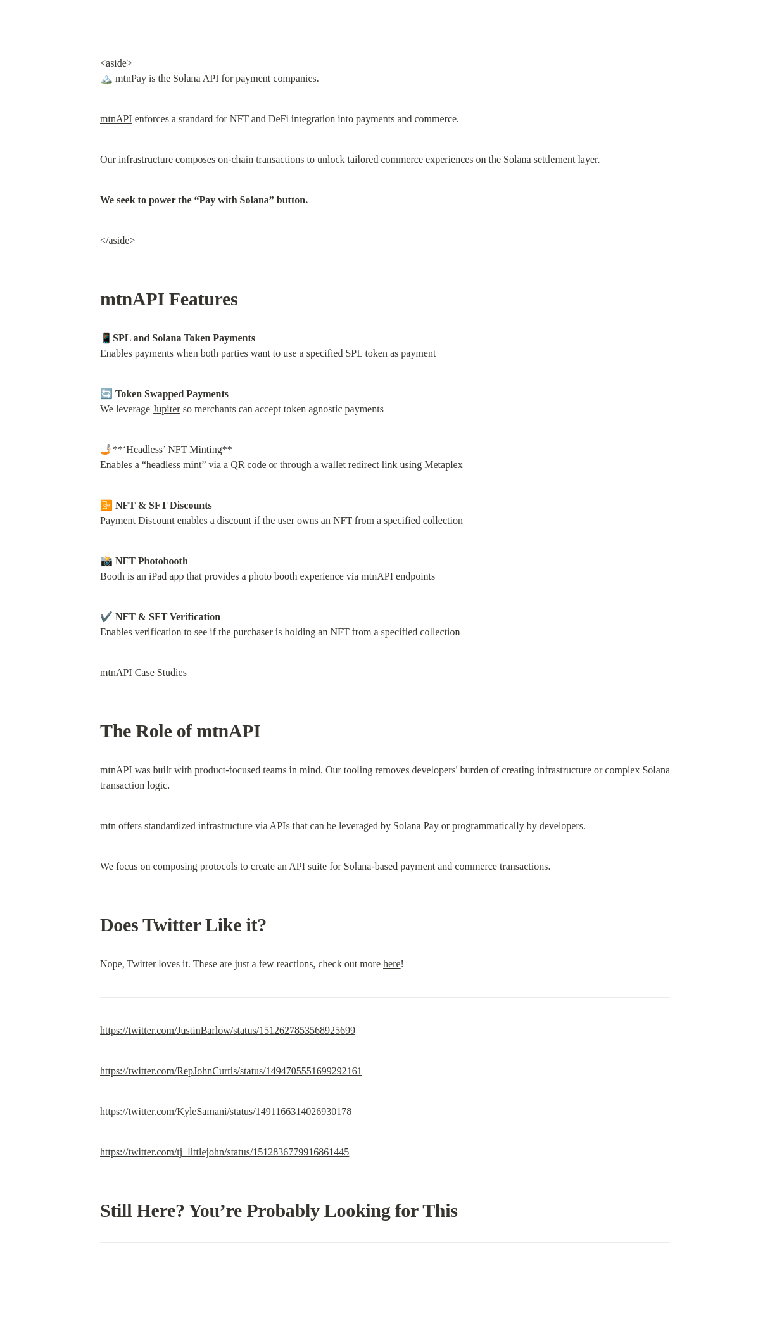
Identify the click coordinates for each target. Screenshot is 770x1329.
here (392, 963)
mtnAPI (116, 118)
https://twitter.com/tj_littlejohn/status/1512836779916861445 (224, 1152)
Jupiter (166, 409)
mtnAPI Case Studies (143, 672)
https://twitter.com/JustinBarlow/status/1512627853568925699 (227, 1030)
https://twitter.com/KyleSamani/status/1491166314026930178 (225, 1111)
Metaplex (443, 464)
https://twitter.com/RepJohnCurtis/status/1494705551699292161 (231, 1070)
